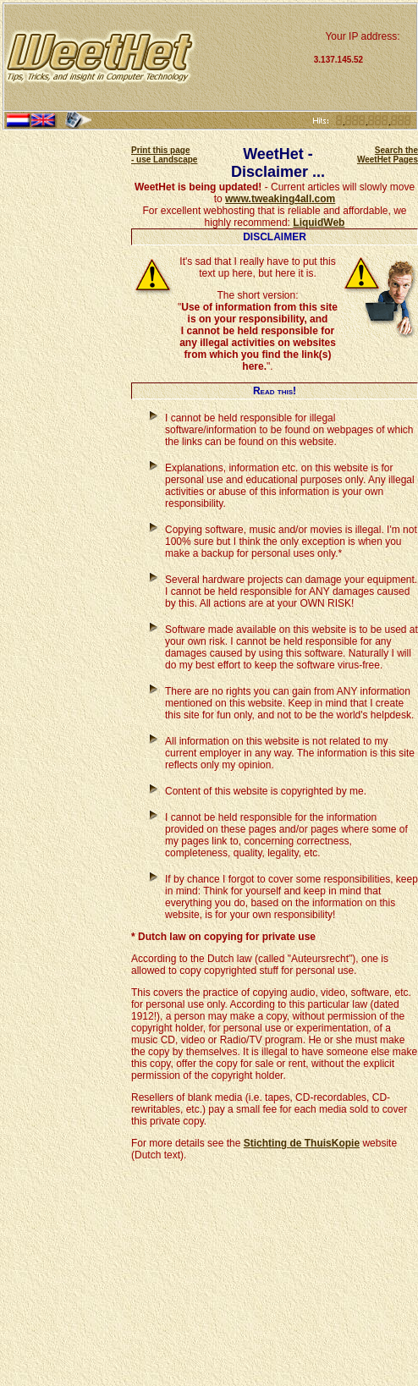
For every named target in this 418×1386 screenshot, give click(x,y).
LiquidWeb (318, 222)
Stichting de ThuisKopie (302, 1143)
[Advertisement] (252, 57)
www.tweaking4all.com (280, 199)
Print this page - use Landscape (164, 155)
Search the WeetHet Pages (387, 155)
